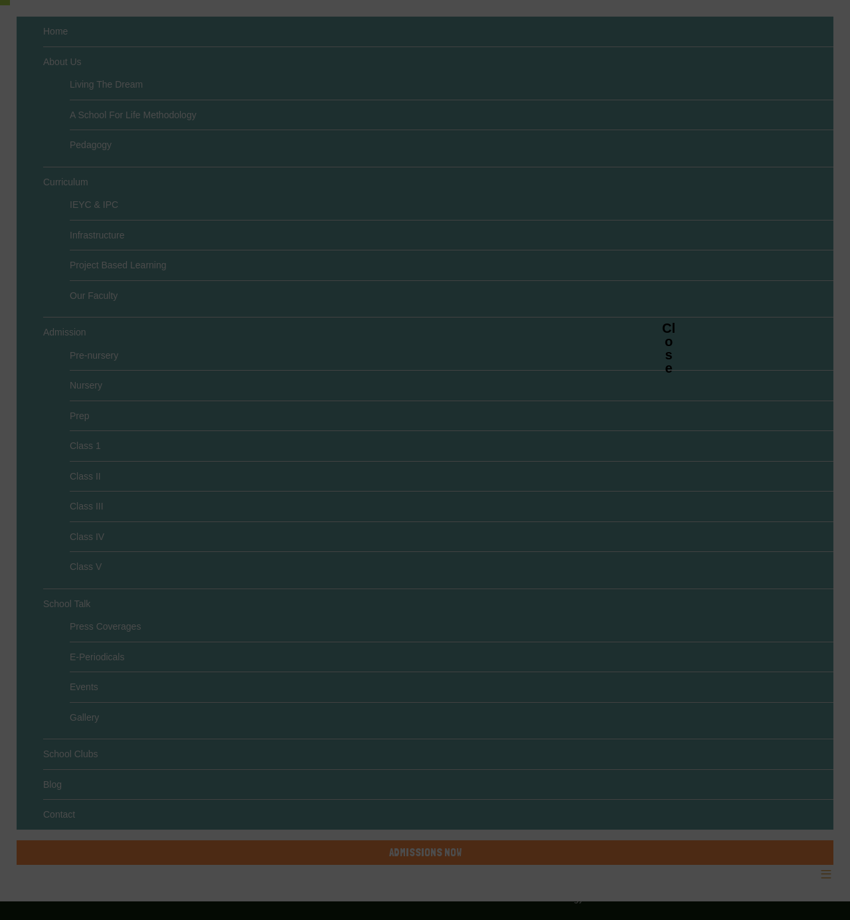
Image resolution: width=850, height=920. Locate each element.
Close (668, 327)
